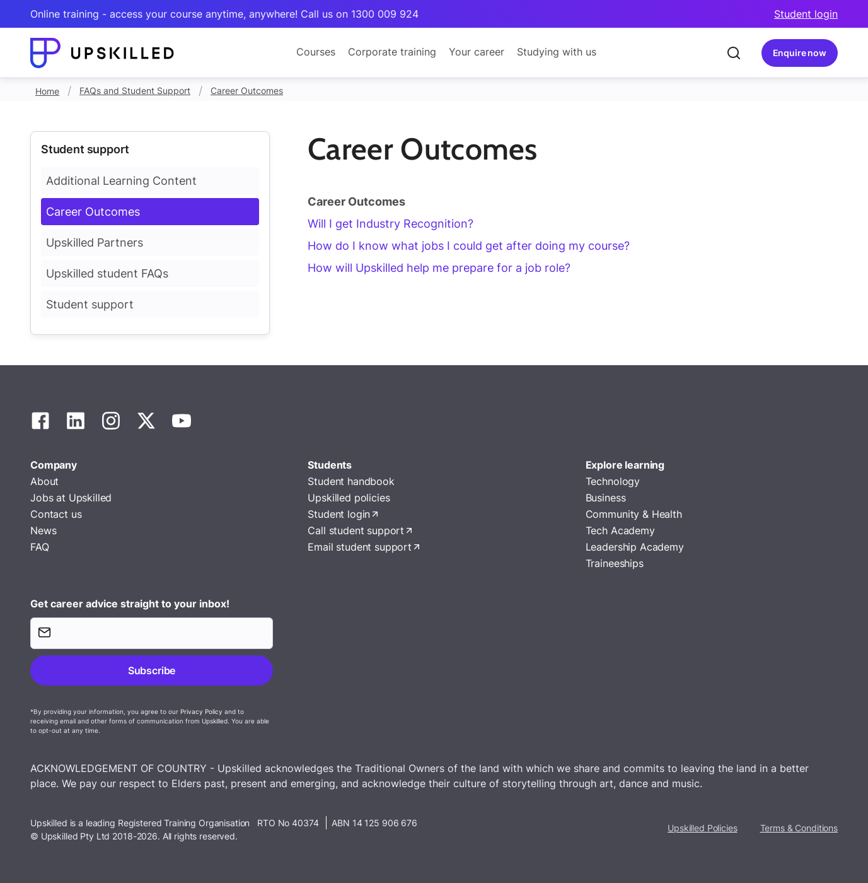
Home (47, 91)
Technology (613, 481)
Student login (806, 14)
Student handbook (351, 481)
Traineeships (615, 563)
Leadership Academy (635, 547)
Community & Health (634, 514)
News (43, 530)
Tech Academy (620, 530)
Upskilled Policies (702, 827)
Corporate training (392, 51)
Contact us (55, 514)
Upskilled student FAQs (107, 273)
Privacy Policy (201, 711)
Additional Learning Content (121, 180)
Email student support (360, 547)
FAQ (39, 547)
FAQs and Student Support (134, 90)
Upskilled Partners (94, 242)
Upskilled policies (349, 497)
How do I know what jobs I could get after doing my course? (469, 245)
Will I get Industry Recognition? (390, 223)
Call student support (356, 530)
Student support (90, 304)
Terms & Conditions (799, 827)
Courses (315, 51)
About (44, 481)
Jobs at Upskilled (71, 497)
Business (606, 497)
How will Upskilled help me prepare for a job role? (439, 267)
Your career (476, 51)
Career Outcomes (247, 90)
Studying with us (556, 51)
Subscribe (151, 670)
